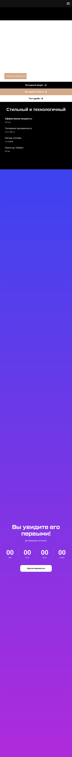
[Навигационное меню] (68, 3)
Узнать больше (15, 76)
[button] (36, 568)
